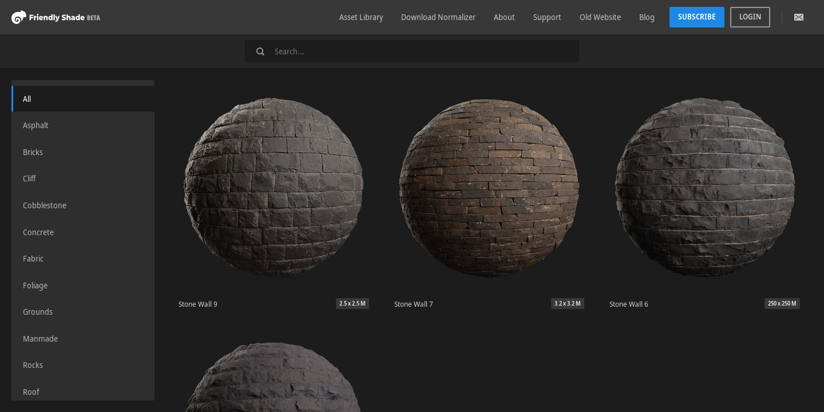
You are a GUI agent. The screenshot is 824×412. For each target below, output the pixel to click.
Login (750, 16)
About (504, 16)
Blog (647, 16)
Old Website (600, 16)
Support (547, 16)
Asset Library (361, 16)
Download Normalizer (438, 16)
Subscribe (697, 16)
